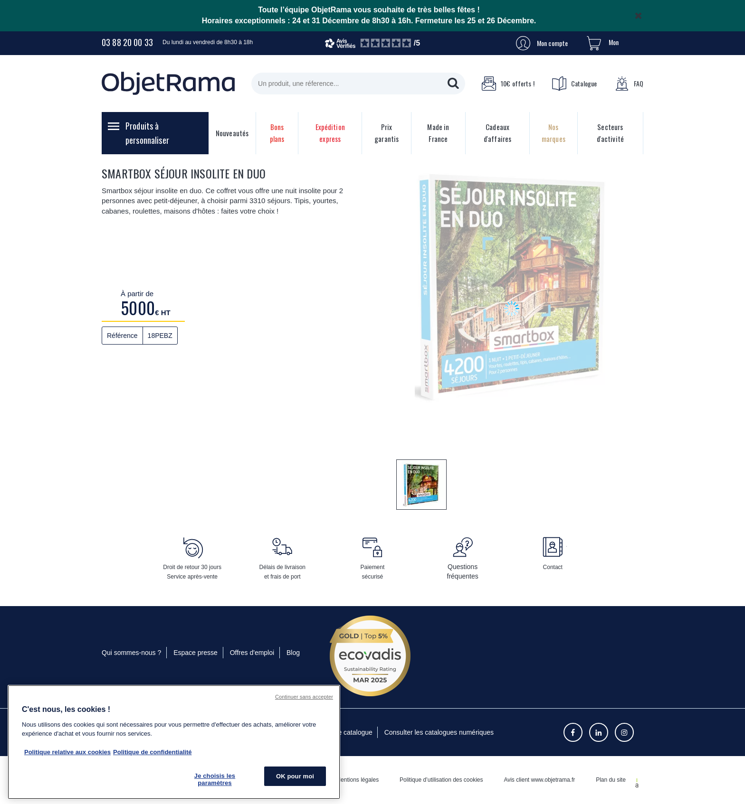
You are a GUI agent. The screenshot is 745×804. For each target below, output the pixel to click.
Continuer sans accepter (304, 697)
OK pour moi (295, 776)
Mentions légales (357, 779)
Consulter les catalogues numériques (439, 732)
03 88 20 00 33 (127, 42)
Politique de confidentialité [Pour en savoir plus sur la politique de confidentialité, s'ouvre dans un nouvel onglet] (152, 752)
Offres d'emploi (252, 652)
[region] (174, 742)
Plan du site (611, 779)
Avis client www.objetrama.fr (539, 779)
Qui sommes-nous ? (131, 652)
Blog (293, 652)
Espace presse (195, 652)
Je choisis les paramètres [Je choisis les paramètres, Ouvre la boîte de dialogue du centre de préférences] (214, 779)
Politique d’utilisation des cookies (441, 779)
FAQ (629, 83)
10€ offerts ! (508, 83)
